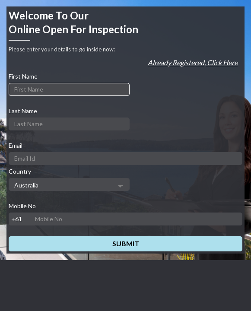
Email (15, 145)
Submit (125, 243)
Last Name (23, 110)
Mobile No (22, 205)
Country (20, 171)
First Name (23, 76)
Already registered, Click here (193, 62)
